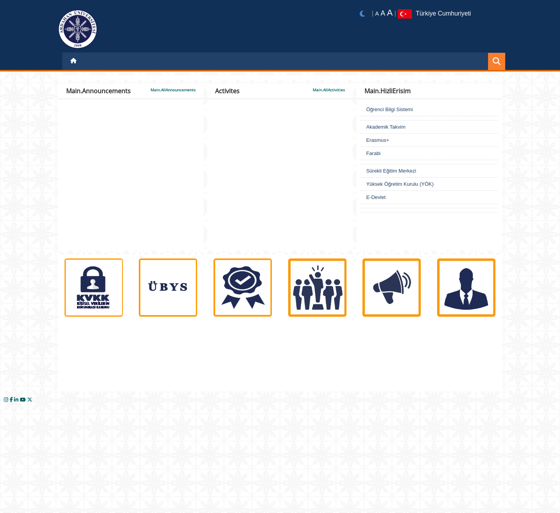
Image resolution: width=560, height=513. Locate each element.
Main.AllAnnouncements (173, 89)
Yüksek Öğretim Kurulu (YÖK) (400, 184)
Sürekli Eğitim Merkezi (391, 171)
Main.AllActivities (329, 89)
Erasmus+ (377, 140)
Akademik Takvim (386, 127)
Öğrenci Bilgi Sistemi (389, 109)
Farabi (373, 153)
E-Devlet (376, 197)
